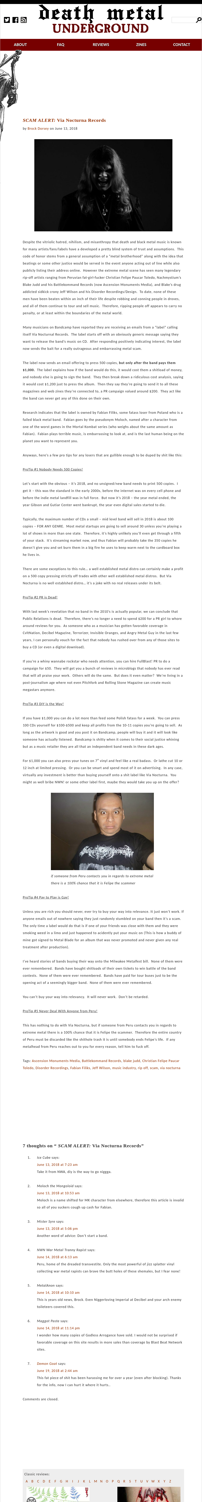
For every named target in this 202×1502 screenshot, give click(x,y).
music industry (124, 1068)
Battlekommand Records (101, 1061)
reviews (101, 44)
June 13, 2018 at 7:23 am (57, 1164)
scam (154, 1068)
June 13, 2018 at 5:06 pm (57, 1228)
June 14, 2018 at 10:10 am (58, 1292)
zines (141, 44)
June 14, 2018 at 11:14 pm (58, 1328)
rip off (143, 1068)
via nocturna (170, 1068)
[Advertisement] (106, 84)
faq (60, 44)
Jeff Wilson (101, 1068)
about (20, 44)
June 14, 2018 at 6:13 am (57, 1257)
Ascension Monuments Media (56, 1061)
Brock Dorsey (38, 128)
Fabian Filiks (80, 1068)
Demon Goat (47, 1363)
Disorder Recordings (52, 1068)
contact (181, 44)
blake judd (131, 1061)
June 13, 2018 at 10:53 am (58, 1193)
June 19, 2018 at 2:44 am (57, 1371)
